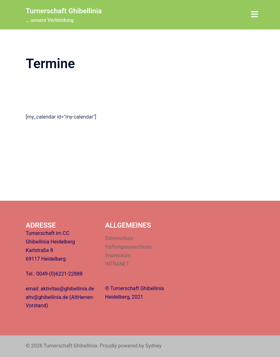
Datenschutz (119, 238)
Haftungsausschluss (128, 247)
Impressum (118, 255)
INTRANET (117, 264)
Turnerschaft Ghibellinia (67, 10)
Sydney (153, 346)
